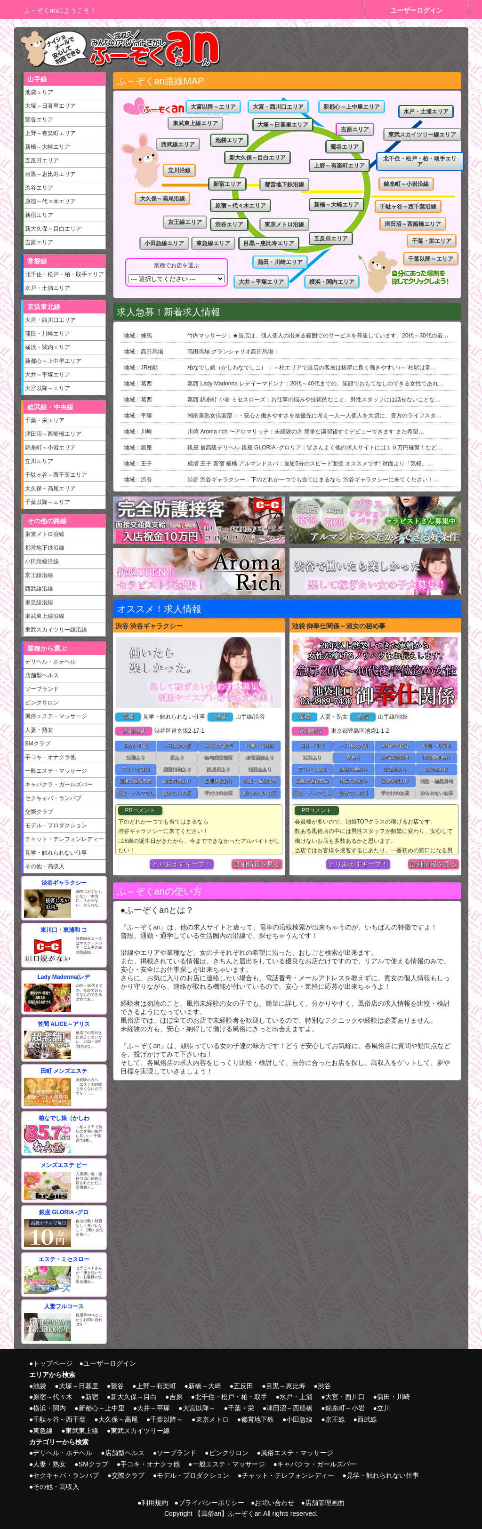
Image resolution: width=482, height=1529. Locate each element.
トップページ (52, 1363)
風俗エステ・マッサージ (56, 716)
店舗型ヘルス (42, 675)
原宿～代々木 (52, 1397)
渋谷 (324, 1386)
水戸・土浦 (296, 1397)
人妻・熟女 (39, 730)
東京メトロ (212, 1419)
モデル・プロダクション (56, 825)
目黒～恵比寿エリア (50, 174)
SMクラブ (37, 743)
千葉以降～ (166, 1419)
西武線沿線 (39, 588)
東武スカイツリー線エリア (422, 134)
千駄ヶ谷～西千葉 (59, 1419)
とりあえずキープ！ (181, 864)
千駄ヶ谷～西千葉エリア (56, 475)
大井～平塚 (153, 1408)
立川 (383, 1408)
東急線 (43, 1430)
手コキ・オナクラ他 (50, 757)
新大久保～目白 (134, 1397)
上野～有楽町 (156, 1386)
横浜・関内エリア (47, 347)
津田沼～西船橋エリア (53, 434)
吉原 (176, 1397)
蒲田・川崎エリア (47, 333)
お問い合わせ (274, 1502)
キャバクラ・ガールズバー (59, 784)
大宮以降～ (199, 1408)
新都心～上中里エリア (53, 361)
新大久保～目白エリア (53, 228)
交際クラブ (39, 812)
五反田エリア (42, 160)
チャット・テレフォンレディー (64, 839)
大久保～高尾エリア (50, 488)
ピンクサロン (42, 702)
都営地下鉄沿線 (44, 547)
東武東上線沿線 (44, 616)
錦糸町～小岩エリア (50, 447)
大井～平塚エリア (47, 374)
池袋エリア (39, 92)
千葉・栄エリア (44, 420)
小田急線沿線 (42, 561)
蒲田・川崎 (393, 1397)
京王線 (335, 1419)
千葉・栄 (241, 1408)
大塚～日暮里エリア (50, 106)
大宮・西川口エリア (50, 320)
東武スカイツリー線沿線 (56, 629)
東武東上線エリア (195, 123)
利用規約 (155, 1502)
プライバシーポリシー (211, 1502)
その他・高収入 (44, 866)
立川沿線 (179, 170)
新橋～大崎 (204, 1386)
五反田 (243, 1386)
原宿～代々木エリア (50, 201)
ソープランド (42, 689)
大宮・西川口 (345, 1397)
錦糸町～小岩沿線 (406, 184)
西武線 (367, 1419)
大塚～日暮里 (78, 1386)
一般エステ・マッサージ (56, 771)
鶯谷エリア (39, 119)
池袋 (39, 1386)
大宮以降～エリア (47, 388)
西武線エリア (178, 144)
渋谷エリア (39, 187)
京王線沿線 (39, 575)
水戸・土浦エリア (47, 288)
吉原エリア (39, 242)
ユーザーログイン (416, 10)
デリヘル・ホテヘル (50, 661)
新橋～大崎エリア (47, 147)
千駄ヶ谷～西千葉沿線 (408, 206)
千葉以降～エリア (47, 502)
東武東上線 (81, 1430)
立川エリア (39, 461)
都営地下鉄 (257, 1419)
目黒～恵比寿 (285, 1386)
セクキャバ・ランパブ (53, 798)
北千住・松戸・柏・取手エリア (64, 274)
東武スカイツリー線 (140, 1430)
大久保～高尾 (118, 1419)
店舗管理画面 (325, 1502)
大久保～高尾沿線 (162, 198)
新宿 (91, 1397)
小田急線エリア (164, 243)
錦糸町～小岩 (345, 1408)
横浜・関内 (49, 1408)
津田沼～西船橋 (289, 1408)
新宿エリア (39, 215)
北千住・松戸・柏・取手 (231, 1397)
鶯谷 (117, 1386)
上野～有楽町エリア (50, 133)
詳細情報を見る (257, 864)
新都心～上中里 (102, 1408)
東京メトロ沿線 (44, 534)
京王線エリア (185, 222)
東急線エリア (213, 243)
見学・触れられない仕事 (56, 852)
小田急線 (299, 1419)
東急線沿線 (39, 602)
